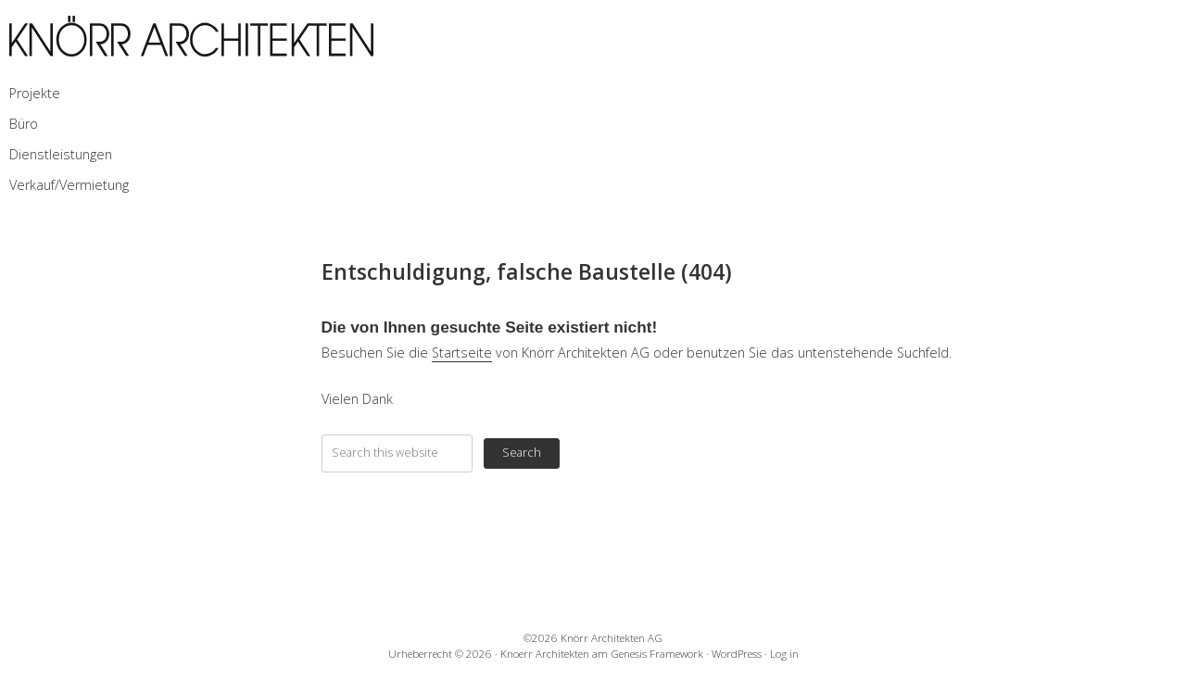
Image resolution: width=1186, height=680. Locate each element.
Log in (784, 654)
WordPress (737, 654)
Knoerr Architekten (544, 654)
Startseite (462, 352)
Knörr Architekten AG (611, 638)
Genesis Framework (657, 654)
